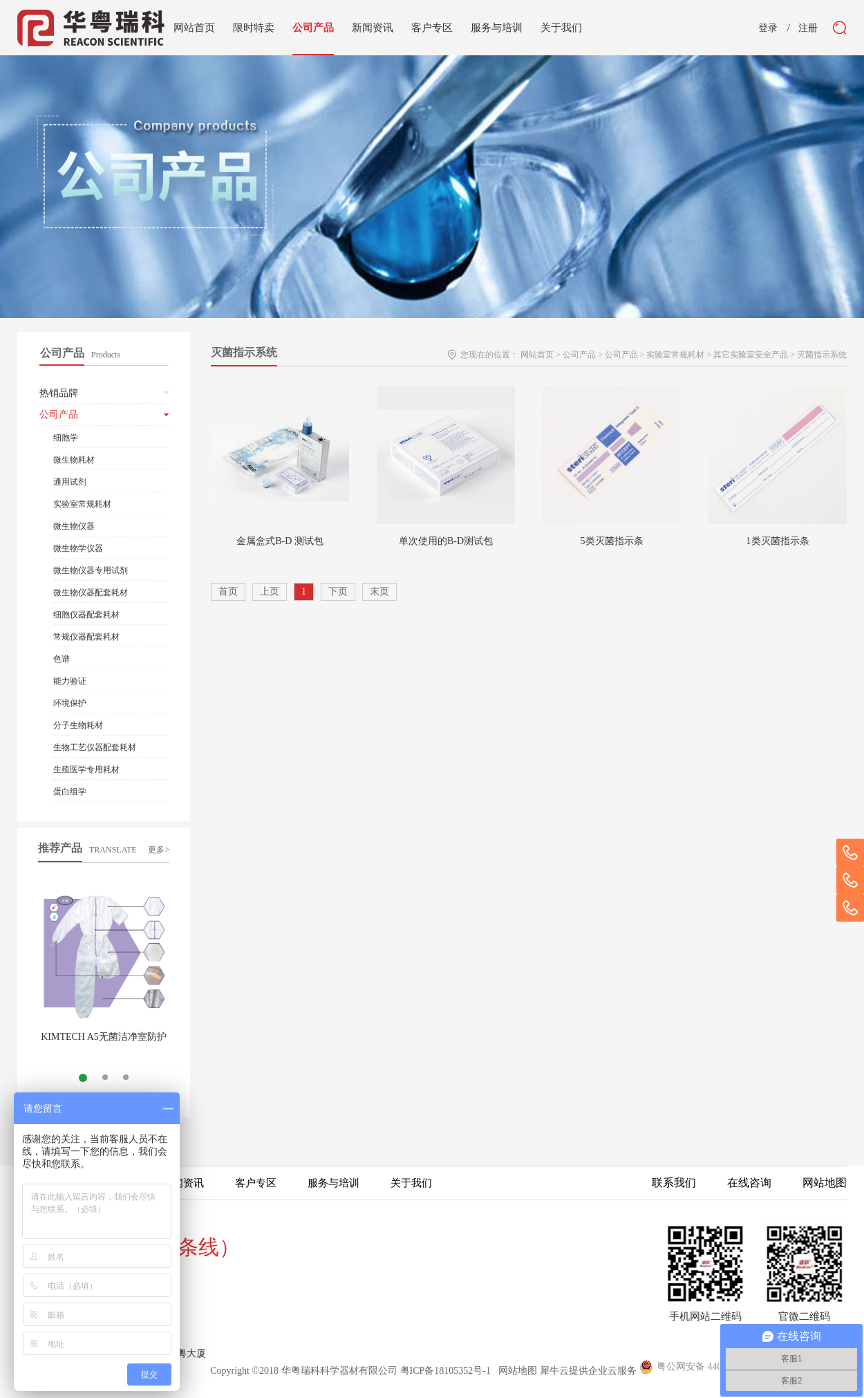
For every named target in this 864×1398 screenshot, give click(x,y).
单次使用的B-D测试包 (446, 541)
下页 (338, 591)
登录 (768, 28)
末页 (379, 591)
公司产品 (579, 355)
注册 (808, 28)
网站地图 (515, 1371)
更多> (158, 850)
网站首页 (194, 27)
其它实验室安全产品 (750, 355)
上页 (269, 591)
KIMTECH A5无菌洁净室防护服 (104, 1042)
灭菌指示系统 (822, 355)
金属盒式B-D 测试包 (279, 541)
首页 (228, 591)
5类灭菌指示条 (612, 541)
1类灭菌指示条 (777, 541)
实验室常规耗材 (675, 355)
